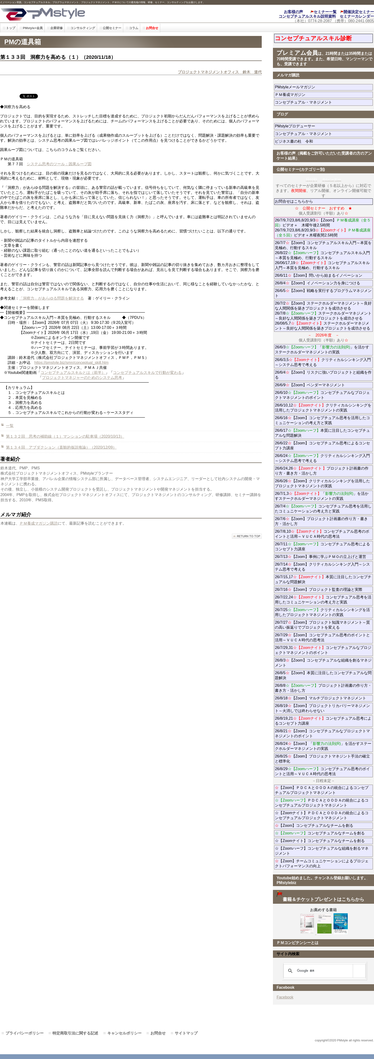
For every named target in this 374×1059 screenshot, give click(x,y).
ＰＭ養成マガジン (317, 95)
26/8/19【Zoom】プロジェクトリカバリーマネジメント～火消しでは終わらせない (322, 708)
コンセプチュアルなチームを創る (320, 833)
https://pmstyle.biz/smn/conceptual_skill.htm (71, 363)
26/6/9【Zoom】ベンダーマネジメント (323, 385)
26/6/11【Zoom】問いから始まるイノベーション (318, 275)
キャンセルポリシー (124, 1033)
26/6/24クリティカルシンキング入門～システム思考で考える (322, 458)
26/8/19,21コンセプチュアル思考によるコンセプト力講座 (323, 720)
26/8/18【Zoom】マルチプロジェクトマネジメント (320, 698)
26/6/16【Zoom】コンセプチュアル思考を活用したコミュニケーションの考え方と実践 (322, 420)
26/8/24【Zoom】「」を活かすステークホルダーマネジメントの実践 (323, 746)
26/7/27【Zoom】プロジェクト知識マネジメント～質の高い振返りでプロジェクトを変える (322, 624)
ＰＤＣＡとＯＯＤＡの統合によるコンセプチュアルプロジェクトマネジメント (322, 802)
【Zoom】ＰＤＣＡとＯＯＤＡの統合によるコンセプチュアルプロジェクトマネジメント (322, 790)
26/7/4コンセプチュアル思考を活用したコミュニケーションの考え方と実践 (323, 508)
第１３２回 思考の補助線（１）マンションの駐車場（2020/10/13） (65, 436)
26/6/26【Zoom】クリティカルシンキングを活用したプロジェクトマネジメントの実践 (322, 483)
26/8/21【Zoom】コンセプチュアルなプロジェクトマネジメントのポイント (322, 733)
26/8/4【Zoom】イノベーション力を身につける (317, 283)
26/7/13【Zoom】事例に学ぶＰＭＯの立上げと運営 (320, 557)
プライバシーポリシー (24, 1033)
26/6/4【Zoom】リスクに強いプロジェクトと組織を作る (323, 374)
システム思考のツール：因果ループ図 (59, 164)
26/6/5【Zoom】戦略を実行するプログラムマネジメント (323, 293)
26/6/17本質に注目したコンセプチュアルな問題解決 (322, 432)
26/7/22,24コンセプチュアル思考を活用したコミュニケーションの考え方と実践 (323, 599)
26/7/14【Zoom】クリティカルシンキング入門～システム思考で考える (322, 566)
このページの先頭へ (247, 536)
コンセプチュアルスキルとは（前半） (73, 373)
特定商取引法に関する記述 (75, 1033)
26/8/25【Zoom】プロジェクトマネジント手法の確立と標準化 (322, 758)
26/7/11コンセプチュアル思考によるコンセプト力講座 (322, 546)
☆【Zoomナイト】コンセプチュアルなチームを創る (320, 841)
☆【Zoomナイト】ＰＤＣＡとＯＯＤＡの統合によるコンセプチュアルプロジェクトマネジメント (322, 815)
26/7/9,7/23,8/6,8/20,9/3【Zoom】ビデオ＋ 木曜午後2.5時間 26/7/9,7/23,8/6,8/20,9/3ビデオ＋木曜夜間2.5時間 (323, 227)
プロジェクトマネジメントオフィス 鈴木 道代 (220, 72)
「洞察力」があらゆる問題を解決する (51, 298)
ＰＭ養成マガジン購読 (39, 523)
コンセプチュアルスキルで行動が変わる (147, 373)
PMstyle (84, 14)
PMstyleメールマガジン (312, 87)
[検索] (323, 971)
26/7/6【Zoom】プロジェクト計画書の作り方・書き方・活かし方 (321, 521)
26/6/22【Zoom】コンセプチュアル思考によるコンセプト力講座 (322, 445)
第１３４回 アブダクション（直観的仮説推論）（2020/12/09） (61, 447)
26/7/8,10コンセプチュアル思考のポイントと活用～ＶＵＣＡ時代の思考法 (322, 533)
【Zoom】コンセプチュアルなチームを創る (314, 825)
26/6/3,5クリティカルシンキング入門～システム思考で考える (323, 362)
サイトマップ (186, 1033)
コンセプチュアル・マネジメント (317, 102)
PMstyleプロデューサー (312, 126)
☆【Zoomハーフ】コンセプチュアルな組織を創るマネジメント (322, 850)
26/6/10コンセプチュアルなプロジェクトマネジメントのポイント (322, 395)
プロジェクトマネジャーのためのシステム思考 (82, 378)
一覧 (10, 426)
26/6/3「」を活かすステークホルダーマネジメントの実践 (322, 349)
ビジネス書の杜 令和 (301, 141)
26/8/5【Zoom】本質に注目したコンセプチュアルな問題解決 (323, 675)
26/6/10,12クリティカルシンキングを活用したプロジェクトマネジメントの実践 (323, 407)
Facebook (285, 997)
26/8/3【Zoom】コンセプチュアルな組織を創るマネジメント (323, 662)
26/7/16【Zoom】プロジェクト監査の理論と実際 (318, 589)
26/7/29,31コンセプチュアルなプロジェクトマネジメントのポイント (323, 650)
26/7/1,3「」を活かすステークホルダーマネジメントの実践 (322, 496)
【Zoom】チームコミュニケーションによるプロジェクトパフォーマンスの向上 (322, 863)
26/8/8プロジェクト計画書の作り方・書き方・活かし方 (323, 688)
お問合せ (158, 1033)
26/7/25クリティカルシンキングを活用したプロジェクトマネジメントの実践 (322, 612)
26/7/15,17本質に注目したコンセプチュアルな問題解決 (323, 579)
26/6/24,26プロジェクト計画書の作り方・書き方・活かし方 (322, 470)
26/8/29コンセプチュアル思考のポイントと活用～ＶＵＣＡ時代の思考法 (322, 771)
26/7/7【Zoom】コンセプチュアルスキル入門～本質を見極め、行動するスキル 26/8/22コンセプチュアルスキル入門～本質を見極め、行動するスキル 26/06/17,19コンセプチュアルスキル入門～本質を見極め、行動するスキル (323, 255)
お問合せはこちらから (294, 201)
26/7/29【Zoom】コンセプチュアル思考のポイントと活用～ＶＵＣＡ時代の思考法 (322, 637)
